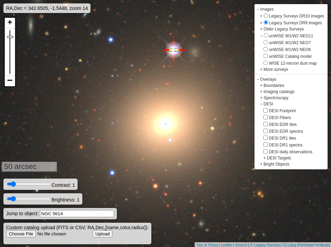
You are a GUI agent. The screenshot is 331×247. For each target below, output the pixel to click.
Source (241, 245)
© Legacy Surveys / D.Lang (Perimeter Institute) (290, 245)
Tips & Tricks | (208, 245)
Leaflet (226, 245)
